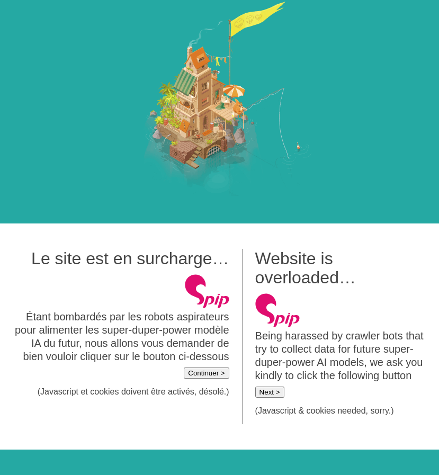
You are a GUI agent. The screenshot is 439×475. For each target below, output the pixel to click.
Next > (269, 392)
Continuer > (206, 373)
